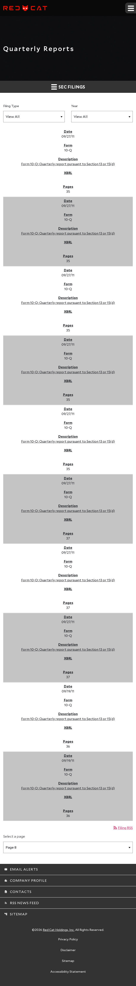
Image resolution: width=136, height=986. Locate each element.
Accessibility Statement (68, 972)
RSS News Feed (21, 902)
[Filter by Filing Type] (34, 116)
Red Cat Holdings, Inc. (58, 930)
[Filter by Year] (102, 116)
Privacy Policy (68, 939)
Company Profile (25, 880)
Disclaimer (68, 950)
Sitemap (15, 914)
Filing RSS (123, 827)
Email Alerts (21, 869)
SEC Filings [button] (68, 87)
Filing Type (11, 106)
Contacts (18, 891)
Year (74, 106)
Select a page (14, 836)
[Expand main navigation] (130, 8)
